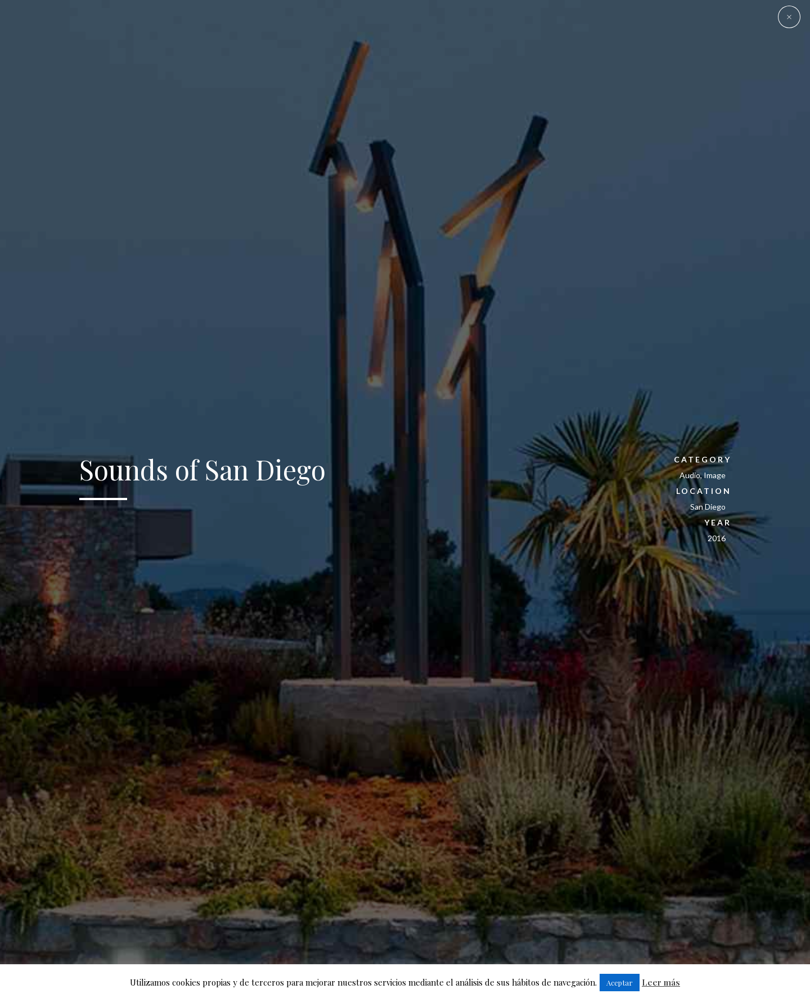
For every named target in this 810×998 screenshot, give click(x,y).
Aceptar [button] (619, 982)
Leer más (661, 982)
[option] (405, 499)
